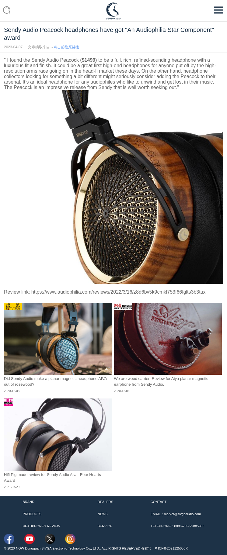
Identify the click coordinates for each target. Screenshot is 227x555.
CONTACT (158, 502)
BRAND (28, 502)
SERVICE (105, 526)
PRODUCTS (32, 514)
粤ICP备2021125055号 (172, 548)
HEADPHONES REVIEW (41, 526)
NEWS (103, 514)
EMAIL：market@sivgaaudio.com (176, 514)
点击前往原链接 (66, 47)
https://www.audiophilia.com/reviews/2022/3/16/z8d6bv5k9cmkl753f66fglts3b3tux (118, 292)
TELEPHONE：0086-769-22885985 (177, 526)
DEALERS (105, 502)
